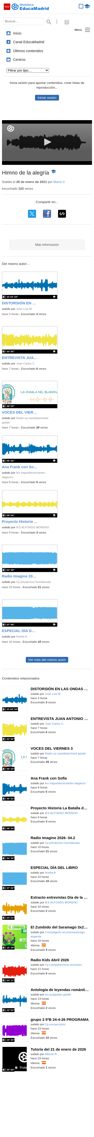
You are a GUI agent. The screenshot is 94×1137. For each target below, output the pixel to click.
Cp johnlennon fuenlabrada (33, 581)
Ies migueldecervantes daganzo (65, 783)
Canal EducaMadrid (28, 42)
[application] (47, 142)
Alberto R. (51, 1054)
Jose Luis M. (24, 308)
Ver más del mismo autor (47, 660)
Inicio (17, 33)
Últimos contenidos (28, 51)
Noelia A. (22, 636)
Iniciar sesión (47, 98)
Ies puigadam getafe (58, 994)
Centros (19, 60)
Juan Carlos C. (25, 363)
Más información (47, 245)
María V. (59, 182)
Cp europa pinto (55, 1024)
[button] (47, 142)
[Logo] (10, 128)
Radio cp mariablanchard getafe (65, 753)
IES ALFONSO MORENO (32, 527)
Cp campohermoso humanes (63, 964)
